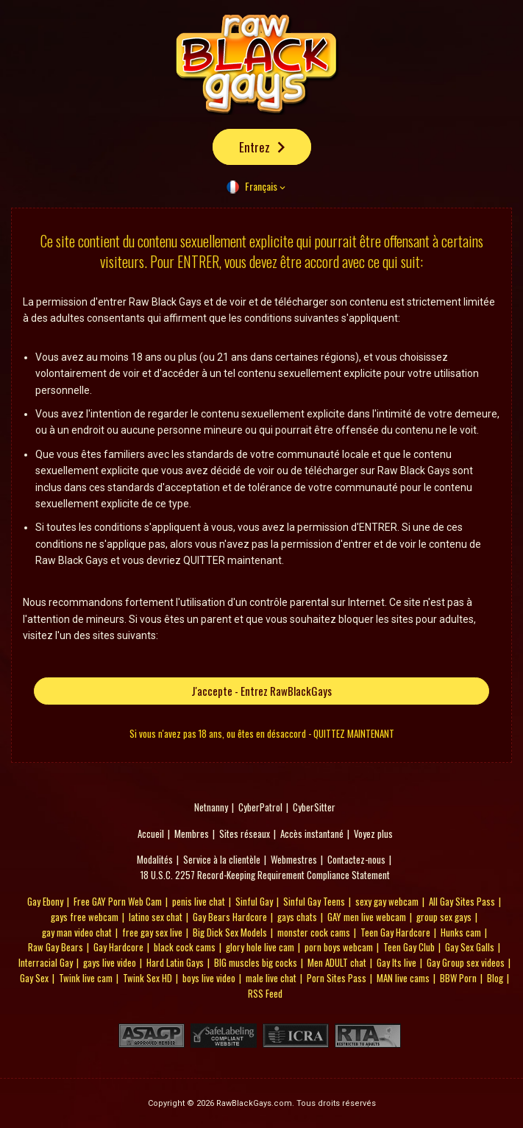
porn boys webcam (339, 947)
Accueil (151, 833)
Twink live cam (86, 977)
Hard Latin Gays (175, 962)
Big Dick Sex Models (230, 932)
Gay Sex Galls (469, 947)
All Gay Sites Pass (462, 901)
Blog (495, 977)
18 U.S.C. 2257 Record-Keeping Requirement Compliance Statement (265, 874)
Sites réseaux (244, 833)
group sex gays (444, 916)
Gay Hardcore (118, 947)
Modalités (155, 859)
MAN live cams (403, 977)
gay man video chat (77, 932)
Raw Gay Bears (55, 947)
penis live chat (198, 901)
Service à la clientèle (221, 859)
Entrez (254, 147)
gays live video (109, 962)
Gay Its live (396, 962)
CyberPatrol (260, 807)
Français (261, 186)
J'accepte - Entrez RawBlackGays (261, 691)
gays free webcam (84, 916)
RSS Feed (265, 993)
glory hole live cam (260, 947)
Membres (191, 833)
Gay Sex (34, 977)
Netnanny (211, 807)
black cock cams (185, 947)
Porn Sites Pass (336, 977)
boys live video (208, 977)
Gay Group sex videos (466, 962)
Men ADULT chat (336, 962)
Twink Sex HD (147, 977)
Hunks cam (461, 932)
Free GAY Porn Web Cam (118, 901)
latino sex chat (155, 916)
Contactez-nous (356, 859)
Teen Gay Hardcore (395, 932)
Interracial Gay (45, 962)
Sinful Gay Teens (314, 901)
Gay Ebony (45, 901)
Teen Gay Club (409, 947)
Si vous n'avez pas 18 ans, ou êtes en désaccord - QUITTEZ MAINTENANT (261, 733)
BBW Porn (458, 977)
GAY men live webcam (366, 916)
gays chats (297, 916)
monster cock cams (313, 932)
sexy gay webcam (387, 901)
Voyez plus (373, 833)
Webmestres (294, 859)
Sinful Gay (254, 901)
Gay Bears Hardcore (230, 916)
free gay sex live (152, 932)
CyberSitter (314, 807)
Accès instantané (312, 833)
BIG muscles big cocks (255, 962)
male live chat (271, 977)
